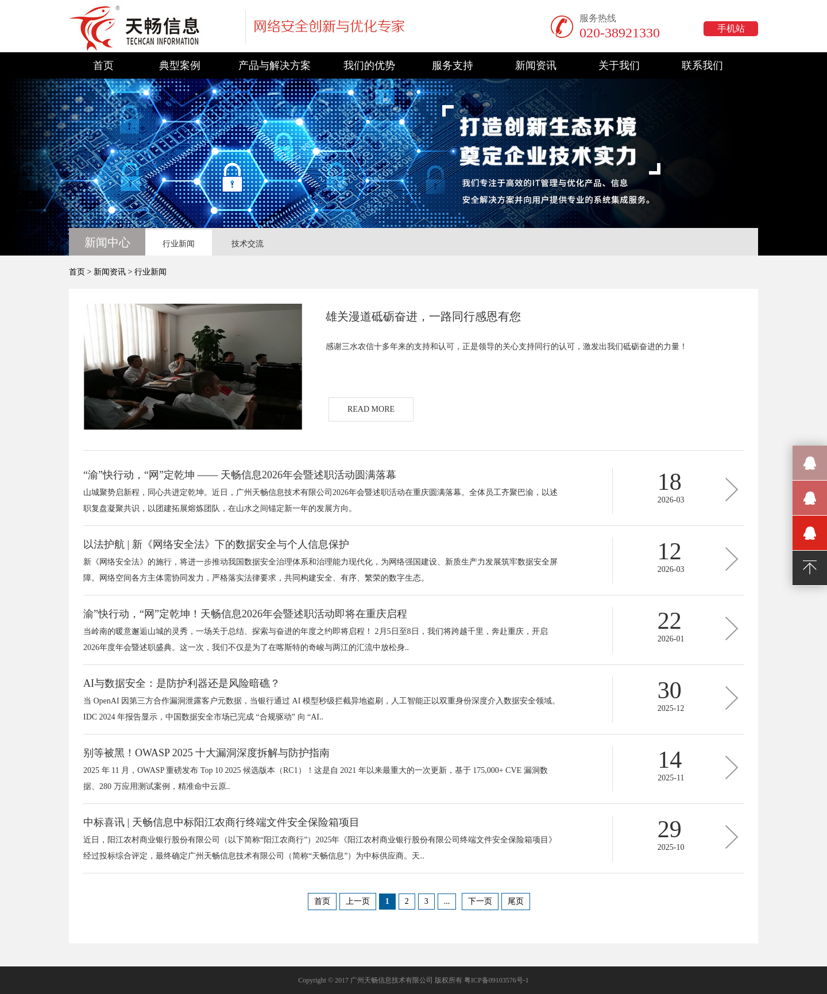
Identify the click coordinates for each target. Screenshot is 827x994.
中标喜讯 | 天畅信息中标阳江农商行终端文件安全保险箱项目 (221, 822)
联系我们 (702, 65)
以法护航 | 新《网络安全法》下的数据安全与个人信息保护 (216, 544)
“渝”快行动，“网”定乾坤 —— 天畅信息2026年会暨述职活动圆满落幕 (239, 475)
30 (670, 690)
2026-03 (671, 500)
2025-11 (671, 777)
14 (670, 760)
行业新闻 (179, 243)
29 (670, 829)
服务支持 (452, 65)
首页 (103, 65)
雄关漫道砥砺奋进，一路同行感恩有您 (423, 316)
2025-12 (671, 708)
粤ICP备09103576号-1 (496, 980)
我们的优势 (369, 65)
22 (670, 621)
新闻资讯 (536, 65)
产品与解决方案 (274, 65)
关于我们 (619, 65)
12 (670, 551)
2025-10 (671, 847)
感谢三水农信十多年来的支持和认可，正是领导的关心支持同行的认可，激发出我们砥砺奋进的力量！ (506, 346)
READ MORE (371, 409)
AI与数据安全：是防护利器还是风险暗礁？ (181, 683)
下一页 (480, 901)
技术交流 (247, 243)
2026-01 (671, 639)
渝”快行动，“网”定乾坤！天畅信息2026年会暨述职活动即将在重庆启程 (245, 614)
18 (670, 482)
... (447, 901)
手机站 (731, 28)
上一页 (358, 901)
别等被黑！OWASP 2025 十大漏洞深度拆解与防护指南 (206, 753)
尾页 (516, 901)
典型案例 (179, 65)
